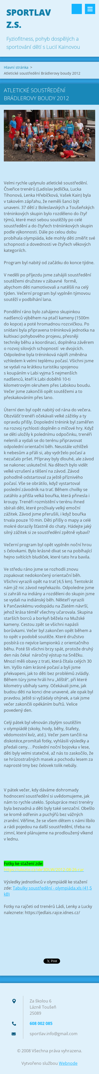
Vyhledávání (77, 9)
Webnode (68, 1063)
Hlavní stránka (16, 67)
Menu (90, 9)
